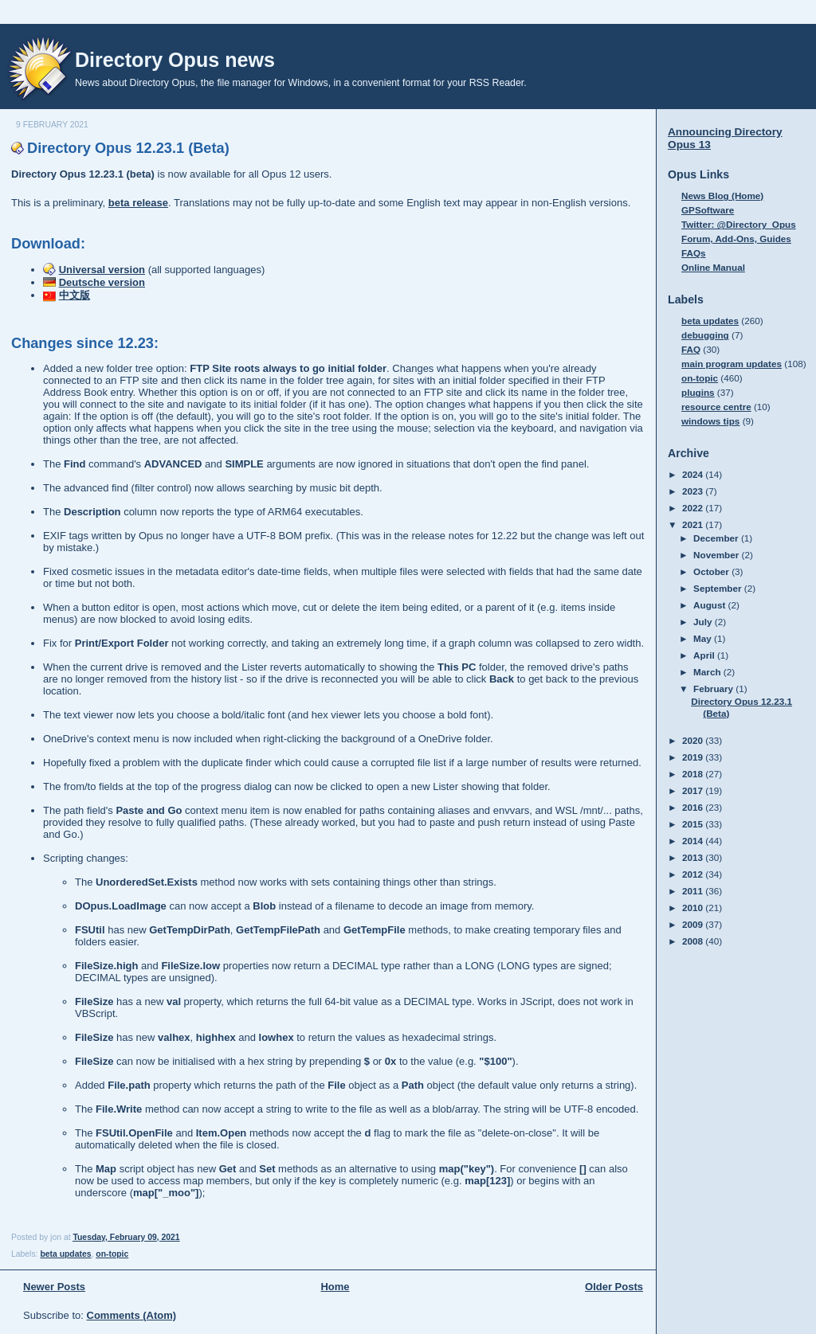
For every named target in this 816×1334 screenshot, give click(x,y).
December (717, 538)
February (714, 688)
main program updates (731, 363)
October (712, 571)
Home (334, 1287)
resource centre (716, 406)
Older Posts (614, 1287)
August (710, 605)
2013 (693, 857)
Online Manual (713, 267)
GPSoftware (707, 210)
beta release (138, 203)
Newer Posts (54, 1287)
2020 (693, 740)
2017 (693, 790)
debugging (705, 335)
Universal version (102, 270)
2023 (693, 491)
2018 (693, 774)
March (708, 672)
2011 (693, 891)
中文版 (74, 295)
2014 (693, 840)
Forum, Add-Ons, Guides (736, 238)
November (717, 555)
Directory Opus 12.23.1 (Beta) (128, 148)
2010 (693, 907)
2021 (693, 524)
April (705, 655)
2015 (693, 824)
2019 (693, 757)
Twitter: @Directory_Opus (738, 224)
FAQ (690, 349)
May (703, 638)
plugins (698, 392)
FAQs (693, 253)
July (704, 621)
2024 (693, 474)
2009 (693, 924)
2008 (693, 941)
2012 (693, 874)
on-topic (112, 1254)
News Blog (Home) (722, 195)
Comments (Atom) (132, 1315)
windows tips (710, 421)
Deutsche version (102, 282)
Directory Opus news (175, 60)
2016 (693, 807)
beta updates (65, 1254)
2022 (693, 508)
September (718, 588)
